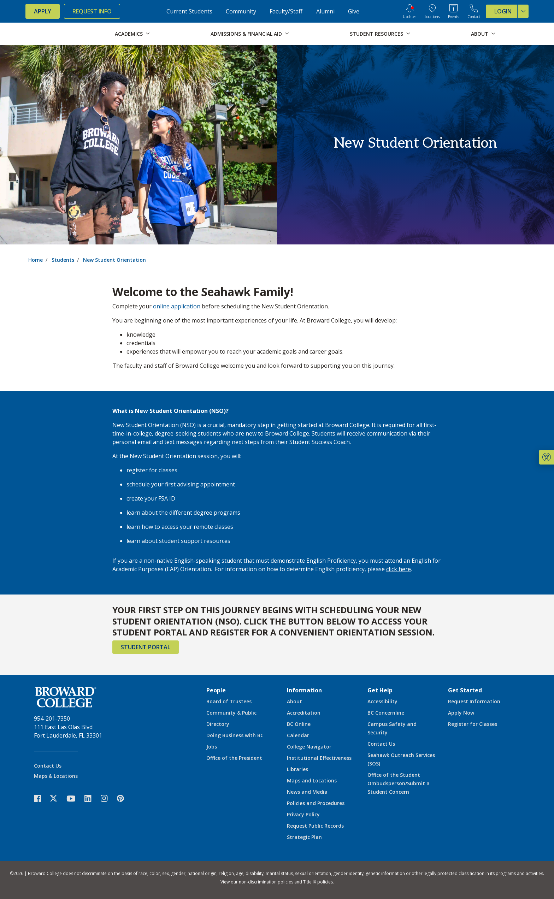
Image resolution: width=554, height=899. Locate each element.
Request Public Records (315, 825)
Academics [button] (129, 33)
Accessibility (382, 701)
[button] (546, 457)
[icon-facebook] (41, 798)
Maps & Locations (56, 776)
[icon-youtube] (74, 798)
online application (176, 306)
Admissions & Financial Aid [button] (246, 33)
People (216, 690)
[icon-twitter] (57, 798)
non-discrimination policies (266, 882)
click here (398, 569)
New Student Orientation (114, 259)
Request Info (92, 11)
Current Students (189, 11)
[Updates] (409, 11)
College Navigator (309, 746)
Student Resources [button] (376, 33)
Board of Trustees (229, 701)
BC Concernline (385, 712)
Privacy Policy (303, 814)
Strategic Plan (304, 837)
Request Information (474, 701)
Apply (42, 11)
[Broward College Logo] (53, 34)
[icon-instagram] (108, 798)
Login (511, 11)
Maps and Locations (312, 780)
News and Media (307, 791)
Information (304, 690)
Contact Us (47, 765)
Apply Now (461, 712)
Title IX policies (318, 882)
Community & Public (231, 712)
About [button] (479, 33)
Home (35, 259)
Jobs (211, 746)
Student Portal (145, 647)
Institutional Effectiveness (319, 758)
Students (63, 259)
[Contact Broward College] (474, 11)
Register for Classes (472, 724)
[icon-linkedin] (91, 798)
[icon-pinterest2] (124, 798)
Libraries (297, 769)
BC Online (299, 724)
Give (353, 11)
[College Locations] (432, 11)
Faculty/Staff (286, 11)
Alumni (325, 11)
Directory (217, 724)
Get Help (380, 690)
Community (241, 11)
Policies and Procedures (315, 803)
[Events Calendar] (453, 11)
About (294, 701)
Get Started (465, 690)
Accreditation (303, 712)
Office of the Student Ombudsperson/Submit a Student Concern (398, 783)
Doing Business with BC (235, 735)
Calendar (298, 735)
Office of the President (234, 758)
